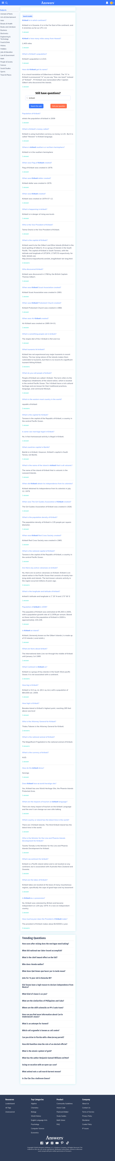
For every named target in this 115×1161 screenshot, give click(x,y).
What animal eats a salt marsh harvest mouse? (41, 1071)
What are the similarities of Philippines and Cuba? (43, 1001)
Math (2, 59)
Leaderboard (10, 1104)
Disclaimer (86, 1120)
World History (36, 1116)
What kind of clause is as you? (34, 994)
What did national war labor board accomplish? (42, 950)
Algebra (34, 1104)
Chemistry (34, 1108)
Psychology (35, 1124)
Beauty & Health (6, 24)
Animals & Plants (6, 14)
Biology (33, 1112)
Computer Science (37, 1129)
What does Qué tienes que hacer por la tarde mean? (43, 971)
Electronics (4, 33)
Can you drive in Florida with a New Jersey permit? (43, 1037)
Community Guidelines (65, 1104)
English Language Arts (39, 1120)
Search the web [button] (36, 106)
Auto (2, 20)
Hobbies (3, 49)
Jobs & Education (6, 52)
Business (3, 30)
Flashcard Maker (63, 1112)
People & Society (6, 62)
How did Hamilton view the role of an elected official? (44, 1044)
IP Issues (85, 1129)
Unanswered (10, 1112)
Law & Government (7, 55)
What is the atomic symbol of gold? (37, 1051)
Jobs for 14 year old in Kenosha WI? (37, 978)
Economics (35, 1133)
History (3, 46)
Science (3, 65)
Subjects (3, 10)
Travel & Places (5, 75)
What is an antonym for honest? (35, 1023)
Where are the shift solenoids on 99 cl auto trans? (42, 1007)
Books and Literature (8, 27)
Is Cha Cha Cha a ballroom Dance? (36, 1078)
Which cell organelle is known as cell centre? (40, 1030)
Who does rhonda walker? (33, 964)
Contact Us (86, 1108)
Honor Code (61, 1108)
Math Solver (61, 1120)
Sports (2, 72)
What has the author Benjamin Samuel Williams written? (45, 1058)
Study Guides (61, 1116)
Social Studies (5, 68)
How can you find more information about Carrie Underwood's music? (42, 1015)
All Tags (8, 1108)
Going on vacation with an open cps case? (39, 1064)
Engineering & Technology (5, 38)
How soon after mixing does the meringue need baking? (45, 944)
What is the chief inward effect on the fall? (40, 957)
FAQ (58, 1124)
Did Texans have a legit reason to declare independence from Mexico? (47, 986)
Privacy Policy (87, 1116)
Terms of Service (88, 1112)
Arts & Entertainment (8, 17)
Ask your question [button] (58, 106)
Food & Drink (5, 42)
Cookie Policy (87, 1124)
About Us (85, 1104)
